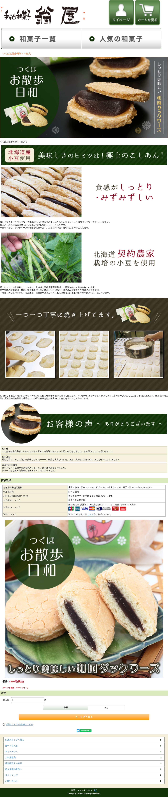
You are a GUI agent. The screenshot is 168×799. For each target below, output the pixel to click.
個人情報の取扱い (13, 769)
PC (95, 790)
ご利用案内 (10, 757)
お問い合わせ (11, 781)
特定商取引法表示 (13, 763)
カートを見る (11, 746)
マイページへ (11, 751)
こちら (90, 514)
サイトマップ (11, 775)
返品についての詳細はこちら (19, 724)
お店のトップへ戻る (14, 740)
